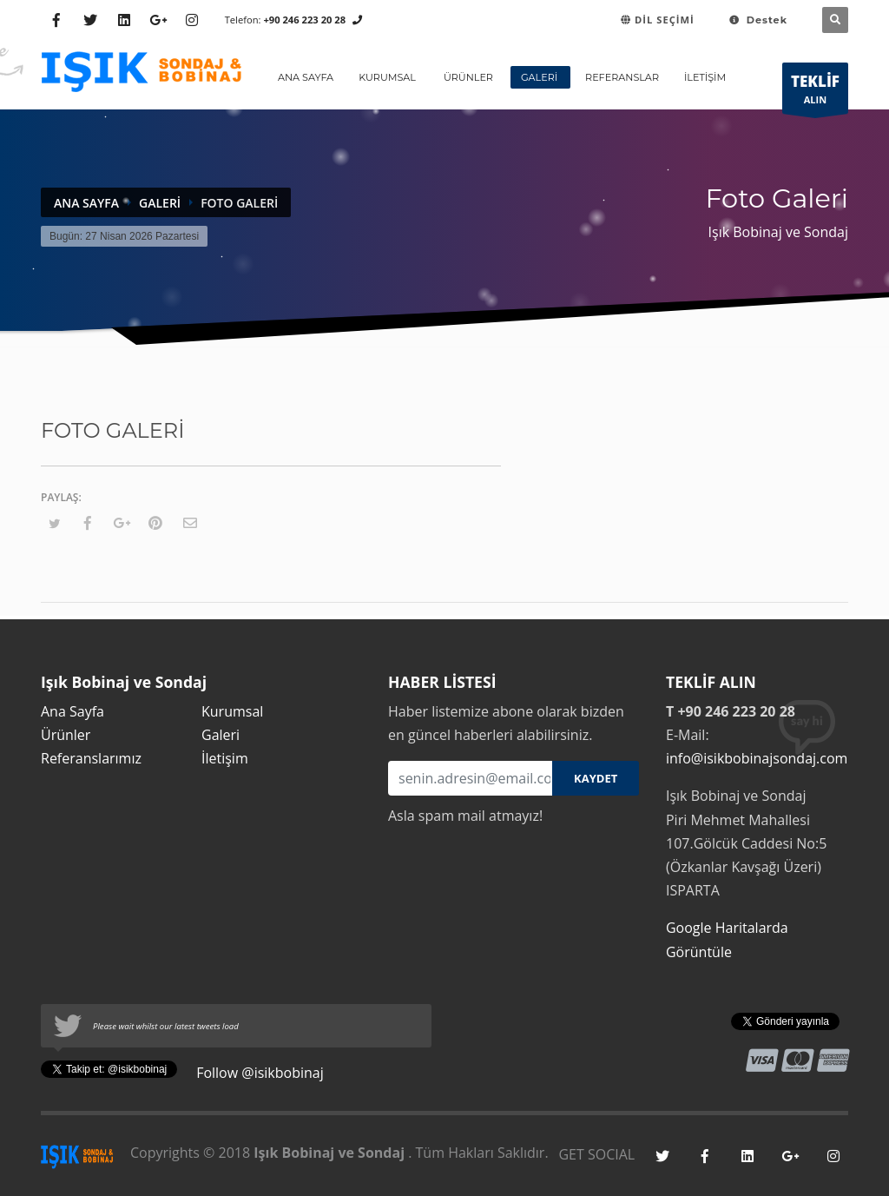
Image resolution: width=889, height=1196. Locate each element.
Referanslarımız (91, 758)
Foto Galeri (239, 203)
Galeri (160, 203)
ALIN (815, 92)
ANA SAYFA (305, 77)
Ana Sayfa (86, 203)
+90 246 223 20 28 (304, 19)
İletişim (224, 758)
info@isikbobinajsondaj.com (756, 758)
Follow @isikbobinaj (258, 1072)
